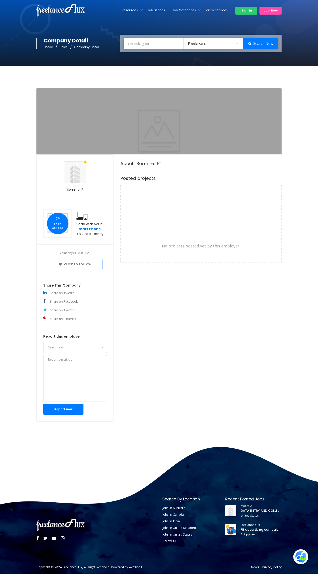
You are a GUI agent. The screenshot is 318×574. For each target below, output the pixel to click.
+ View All (169, 541)
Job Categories (184, 10)
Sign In (246, 10)
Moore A (246, 506)
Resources (130, 10)
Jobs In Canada (173, 515)
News (255, 567)
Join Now (271, 10)
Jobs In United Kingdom (179, 528)
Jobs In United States (177, 534)
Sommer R (75, 190)
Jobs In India (171, 521)
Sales (64, 47)
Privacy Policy (272, 567)
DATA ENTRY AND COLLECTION (260, 511)
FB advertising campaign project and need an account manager (260, 530)
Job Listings (156, 10)
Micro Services (217, 10)
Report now (63, 409)
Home (48, 47)
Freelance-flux (250, 524)
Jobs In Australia (173, 508)
